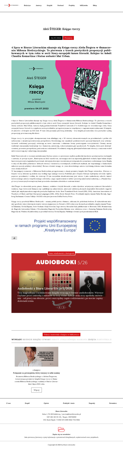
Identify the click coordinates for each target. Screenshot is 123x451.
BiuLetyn (27, 5)
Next (63, 307)
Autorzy (39, 5)
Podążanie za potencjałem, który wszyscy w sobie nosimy (36, 374)
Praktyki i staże (69, 406)
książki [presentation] (37, 339)
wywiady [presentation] (16, 339)
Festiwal (60, 5)
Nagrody (92, 406)
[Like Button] (14, 238)
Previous (59, 307)
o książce (36, 370)
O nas (8, 406)
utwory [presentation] (46, 339)
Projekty (72, 5)
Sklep (95, 5)
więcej (36, 392)
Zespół (27, 406)
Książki (49, 5)
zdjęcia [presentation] (92, 339)
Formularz (113, 406)
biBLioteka (84, 5)
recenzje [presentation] (27, 339)
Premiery (68, 38)
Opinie (46, 406)
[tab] (16, 339)
